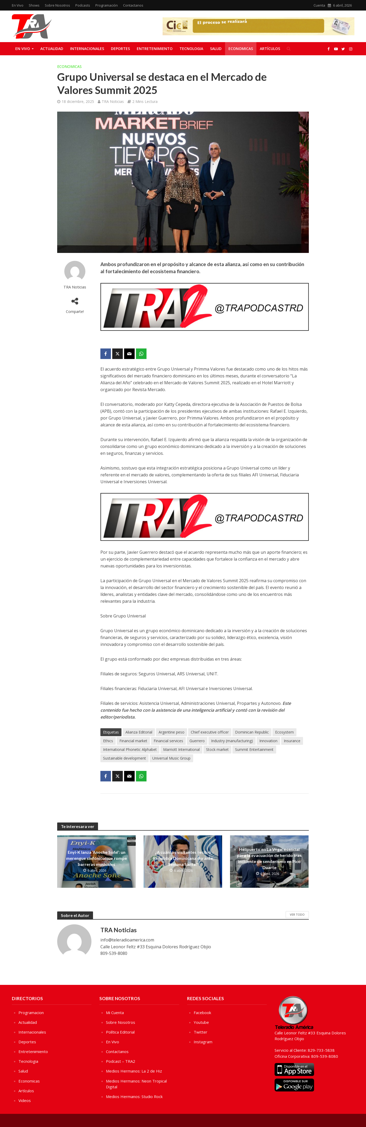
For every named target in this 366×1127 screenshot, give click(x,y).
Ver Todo (297, 914)
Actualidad (51, 48)
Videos (24, 1100)
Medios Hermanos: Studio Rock (134, 1096)
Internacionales (87, 48)
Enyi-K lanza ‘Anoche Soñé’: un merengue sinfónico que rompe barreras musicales (96, 858)
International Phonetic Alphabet (130, 749)
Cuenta (319, 5)
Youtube (201, 1022)
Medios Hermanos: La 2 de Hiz (134, 1071)
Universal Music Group (171, 758)
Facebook (202, 1012)
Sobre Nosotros (57, 5)
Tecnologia (191, 48)
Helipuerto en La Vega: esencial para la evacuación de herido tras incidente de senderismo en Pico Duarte (269, 858)
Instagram (203, 1041)
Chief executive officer (210, 732)
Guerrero (197, 740)
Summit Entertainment (254, 749)
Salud (216, 48)
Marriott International (181, 749)
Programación (106, 5)
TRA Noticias (113, 101)
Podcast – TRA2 (120, 1061)
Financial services (168, 740)
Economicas (240, 48)
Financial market (133, 740)
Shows (34, 5)
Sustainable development (124, 758)
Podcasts (82, 5)
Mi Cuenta (115, 1012)
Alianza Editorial (138, 732)
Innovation (268, 740)
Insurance (292, 740)
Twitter (200, 1032)
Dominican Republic (252, 732)
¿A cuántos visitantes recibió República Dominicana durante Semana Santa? (183, 858)
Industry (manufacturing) (232, 740)
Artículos (270, 48)
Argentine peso (171, 732)
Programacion (31, 1012)
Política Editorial (120, 1032)
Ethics (108, 740)
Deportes (120, 48)
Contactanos (133, 5)
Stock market (217, 749)
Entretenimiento (155, 48)
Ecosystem (284, 732)
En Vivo (17, 5)
